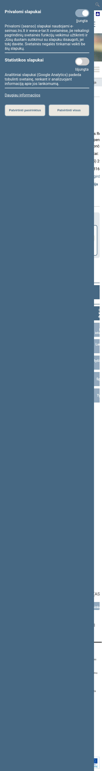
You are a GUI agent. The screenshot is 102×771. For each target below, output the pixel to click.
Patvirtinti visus (69, 110)
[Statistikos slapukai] (82, 61)
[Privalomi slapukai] (82, 13)
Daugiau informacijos (22, 95)
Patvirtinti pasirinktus (25, 110)
